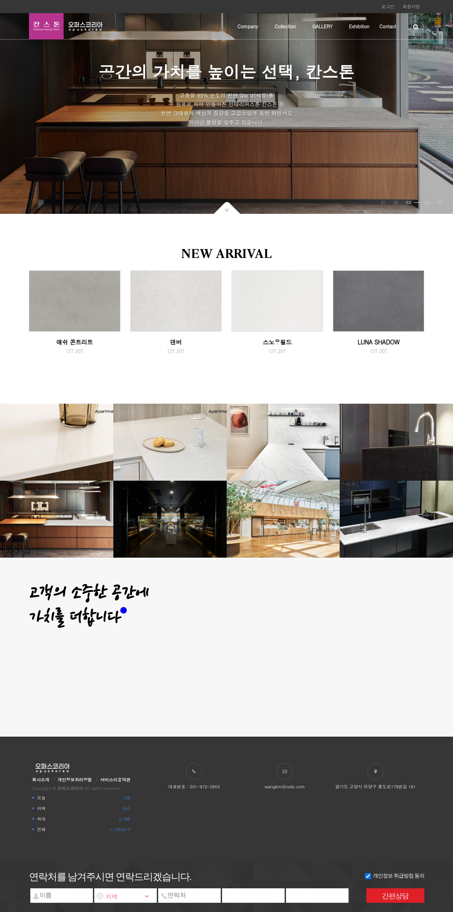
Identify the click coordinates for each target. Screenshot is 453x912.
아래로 (226, 208)
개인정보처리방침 (75, 779)
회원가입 (411, 6)
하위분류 (261, 26)
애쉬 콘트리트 (74, 342)
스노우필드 (277, 342)
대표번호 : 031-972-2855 (194, 786)
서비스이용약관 (115, 779)
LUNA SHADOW (378, 342)
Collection (285, 26)
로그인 (388, 6)
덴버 (176, 342)
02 (395, 202)
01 (383, 202)
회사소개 (40, 779)
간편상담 (395, 896)
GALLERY (322, 26)
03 (413, 202)
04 (427, 202)
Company (248, 26)
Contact (387, 26)
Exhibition (359, 26)
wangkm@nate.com (285, 786)
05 (439, 202)
